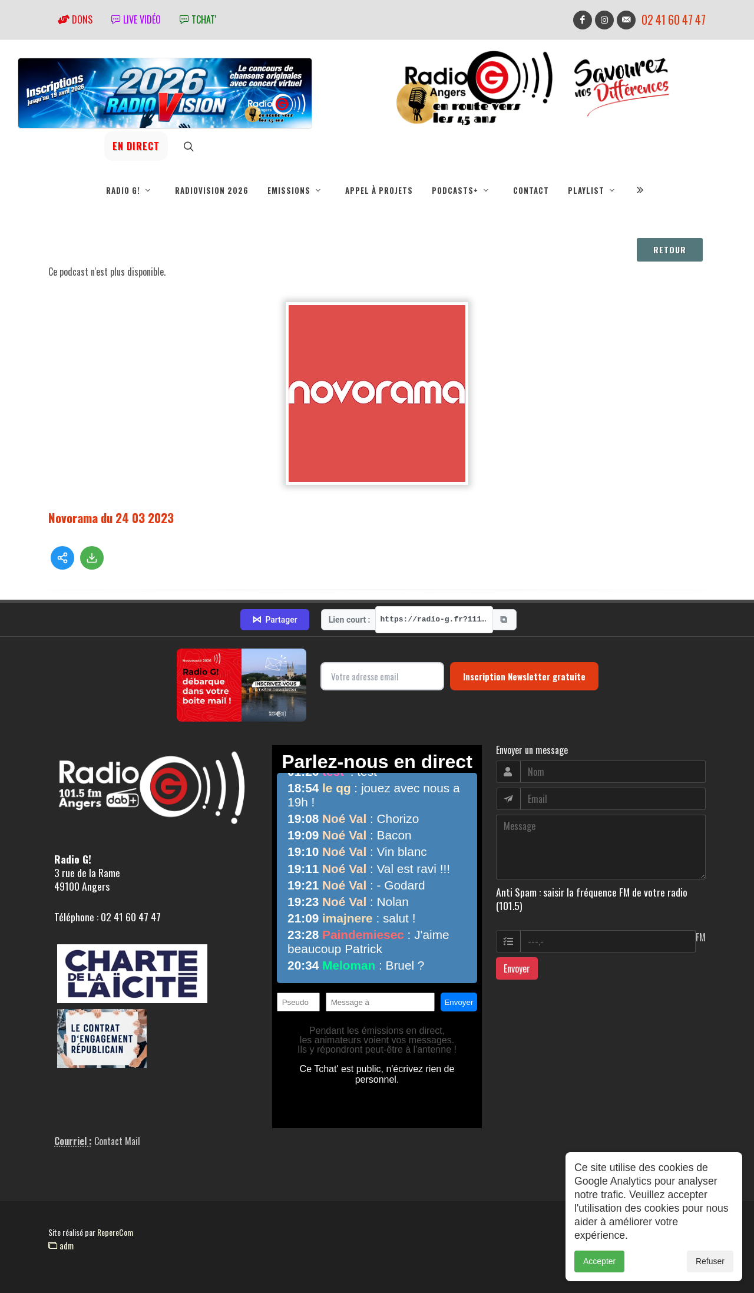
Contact (531, 190)
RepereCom (115, 1232)
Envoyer (517, 968)
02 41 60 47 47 (673, 19)
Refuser (710, 1274)
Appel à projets (379, 190)
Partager (274, 619)
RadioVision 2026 (212, 190)
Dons (75, 19)
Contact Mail (117, 1141)
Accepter (599, 1274)
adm (61, 1245)
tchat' (198, 19)
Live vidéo (136, 19)
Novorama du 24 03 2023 (111, 517)
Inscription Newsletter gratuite (524, 676)
